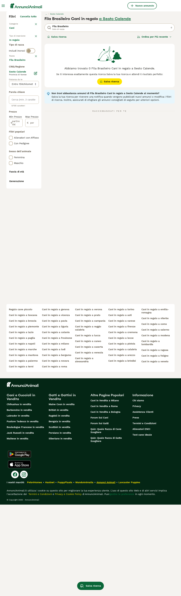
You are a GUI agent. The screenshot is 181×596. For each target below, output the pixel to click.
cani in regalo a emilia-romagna (155, 402)
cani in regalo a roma (54, 458)
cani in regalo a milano (55, 435)
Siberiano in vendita (60, 530)
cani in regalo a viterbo (155, 409)
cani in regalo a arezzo (121, 446)
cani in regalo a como (154, 415)
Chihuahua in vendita (19, 495)
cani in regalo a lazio (21, 423)
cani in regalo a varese (121, 412)
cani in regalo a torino (121, 400)
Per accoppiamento (23, 61)
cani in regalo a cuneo (88, 432)
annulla (32, 79)
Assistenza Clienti (142, 503)
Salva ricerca (56, 36)
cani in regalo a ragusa (154, 441)
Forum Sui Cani (99, 509)
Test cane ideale (142, 526)
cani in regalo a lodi (53, 440)
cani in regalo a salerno (155, 421)
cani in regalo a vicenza (56, 406)
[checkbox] (11, 96)
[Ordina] (154, 37)
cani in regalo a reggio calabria (88, 420)
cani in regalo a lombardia (150, 434)
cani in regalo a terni (21, 458)
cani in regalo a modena (155, 426)
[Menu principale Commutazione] (3, 6)
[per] (32, 215)
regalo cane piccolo (20, 400)
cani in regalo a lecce (121, 429)
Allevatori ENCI (141, 520)
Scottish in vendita (59, 518)
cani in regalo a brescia (22, 412)
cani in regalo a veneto (154, 452)
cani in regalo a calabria (122, 440)
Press (135, 509)
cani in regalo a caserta (89, 438)
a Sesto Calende (115, 19)
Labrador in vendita (18, 507)
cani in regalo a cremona (123, 423)
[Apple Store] (19, 556)
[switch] (30, 73)
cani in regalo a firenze (122, 418)
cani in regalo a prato (87, 406)
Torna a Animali (18, 23)
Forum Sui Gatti (99, 514)
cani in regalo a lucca (87, 426)
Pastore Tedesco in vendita (22, 512)
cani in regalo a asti (120, 406)
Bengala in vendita (59, 512)
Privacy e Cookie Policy (68, 585)
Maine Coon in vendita (62, 495)
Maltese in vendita (17, 530)
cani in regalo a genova (55, 400)
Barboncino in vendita (19, 501)
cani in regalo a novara (55, 452)
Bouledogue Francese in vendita (25, 518)
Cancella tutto (28, 16)
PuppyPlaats (65, 573)
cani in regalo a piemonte (24, 418)
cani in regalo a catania (56, 423)
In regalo (17, 53)
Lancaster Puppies (129, 573)
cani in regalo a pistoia (121, 435)
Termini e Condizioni (144, 514)
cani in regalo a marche (23, 440)
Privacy (136, 497)
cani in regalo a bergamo (56, 446)
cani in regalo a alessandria (84, 451)
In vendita (17, 45)
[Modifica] (35, 166)
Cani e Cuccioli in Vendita (21, 488)
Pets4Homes (34, 573)
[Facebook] (15, 566)
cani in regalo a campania (90, 412)
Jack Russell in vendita (20, 524)
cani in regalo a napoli (22, 435)
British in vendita (58, 501)
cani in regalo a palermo (23, 452)
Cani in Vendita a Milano (104, 491)
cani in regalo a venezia (89, 444)
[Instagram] (24, 566)
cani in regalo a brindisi (122, 452)
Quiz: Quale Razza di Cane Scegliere (105, 522)
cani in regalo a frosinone (57, 429)
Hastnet (49, 573)
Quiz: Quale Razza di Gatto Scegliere (106, 531)
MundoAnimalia (84, 573)
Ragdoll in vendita (59, 507)
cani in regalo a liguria (55, 418)
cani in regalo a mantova (23, 446)
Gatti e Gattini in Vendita (62, 488)
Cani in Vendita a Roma (104, 497)
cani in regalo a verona (88, 400)
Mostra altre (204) (28, 153)
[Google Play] (19, 545)
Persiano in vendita (60, 524)
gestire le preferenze (122, 585)
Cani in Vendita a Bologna (105, 503)
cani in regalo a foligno (154, 447)
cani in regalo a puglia (22, 429)
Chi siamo (138, 491)
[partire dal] (16, 215)
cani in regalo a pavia (54, 412)
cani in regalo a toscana (23, 406)
